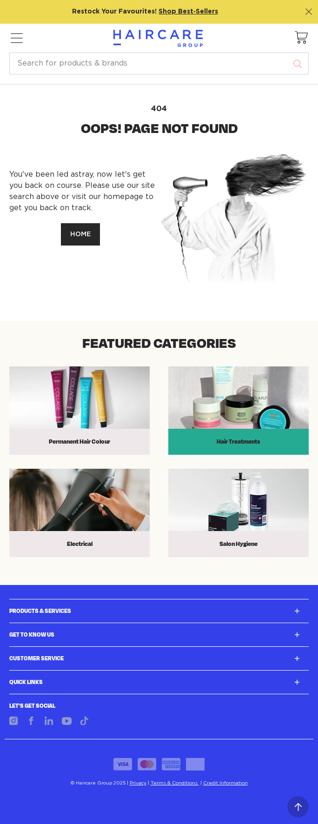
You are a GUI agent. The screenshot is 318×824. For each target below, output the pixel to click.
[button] (301, 38)
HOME (80, 234)
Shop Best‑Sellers (188, 11)
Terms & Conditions (175, 783)
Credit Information (225, 783)
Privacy (138, 783)
